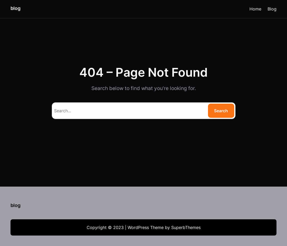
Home (255, 9)
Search (221, 110)
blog (15, 8)
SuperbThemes (186, 227)
